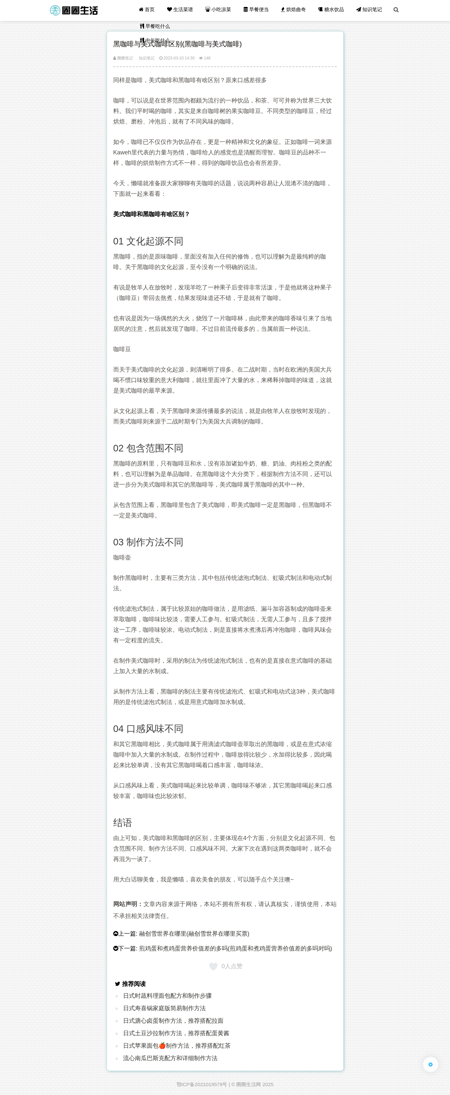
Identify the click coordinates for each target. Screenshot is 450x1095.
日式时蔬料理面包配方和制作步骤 (167, 995)
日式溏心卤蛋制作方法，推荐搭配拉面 (173, 1020)
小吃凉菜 (220, 10)
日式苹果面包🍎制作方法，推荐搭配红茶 (177, 1045)
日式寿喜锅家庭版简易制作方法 (164, 1008)
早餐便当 (257, 10)
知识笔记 (370, 10)
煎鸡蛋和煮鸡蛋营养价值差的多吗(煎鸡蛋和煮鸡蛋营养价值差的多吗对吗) (235, 948)
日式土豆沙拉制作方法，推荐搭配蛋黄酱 (176, 1033)
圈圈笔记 (123, 58)
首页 (149, 10)
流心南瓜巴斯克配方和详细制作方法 (170, 1058)
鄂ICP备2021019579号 (202, 1084)
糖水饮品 (332, 10)
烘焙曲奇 (294, 10)
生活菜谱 (182, 10)
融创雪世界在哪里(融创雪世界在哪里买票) (194, 933)
